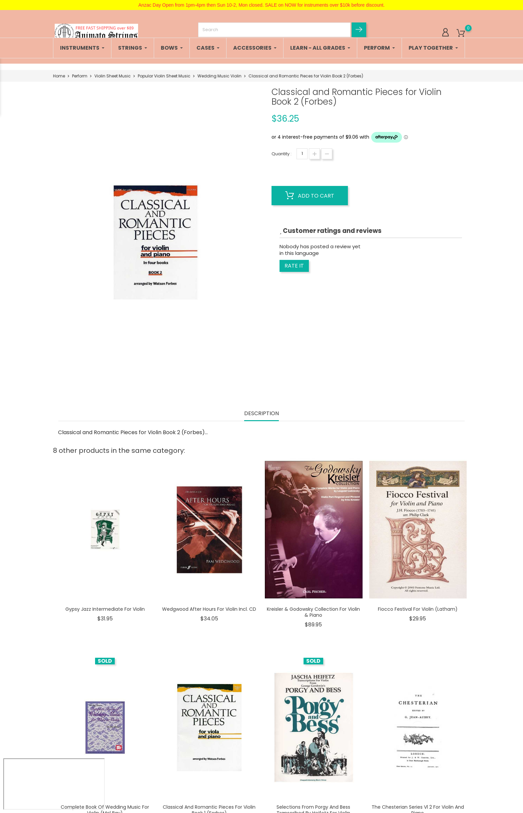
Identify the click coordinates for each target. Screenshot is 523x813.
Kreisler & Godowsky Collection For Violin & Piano (313, 612)
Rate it (294, 266)
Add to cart (309, 196)
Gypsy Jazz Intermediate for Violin (105, 609)
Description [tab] (261, 413)
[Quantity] (302, 153)
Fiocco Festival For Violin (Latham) (418, 609)
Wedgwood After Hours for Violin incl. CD (209, 609)
